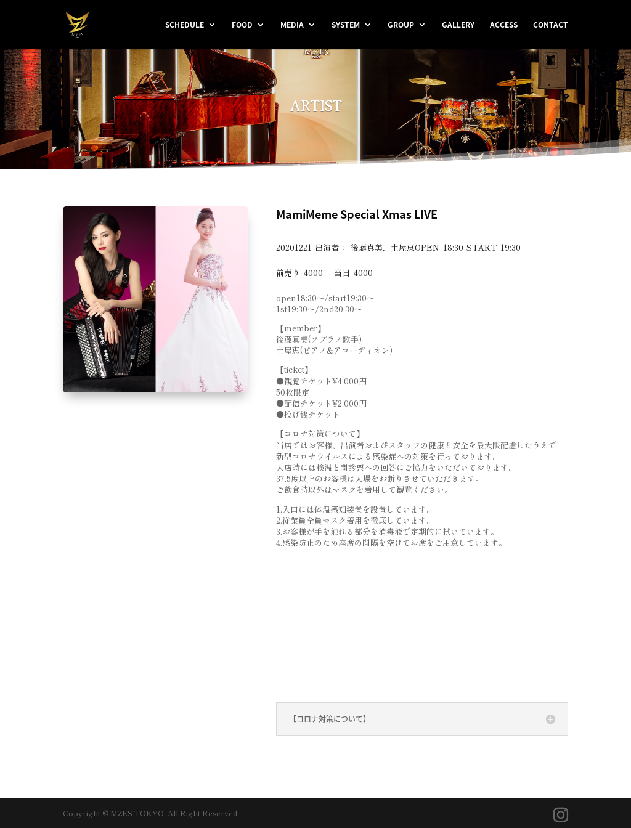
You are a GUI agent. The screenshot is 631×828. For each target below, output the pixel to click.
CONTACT (550, 25)
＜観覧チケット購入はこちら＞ (362, 581)
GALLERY (458, 25)
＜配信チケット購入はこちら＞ (362, 621)
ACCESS (504, 25)
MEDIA (292, 25)
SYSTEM (346, 25)
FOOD (242, 25)
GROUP (401, 25)
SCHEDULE (184, 25)
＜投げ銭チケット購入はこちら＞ (368, 661)
